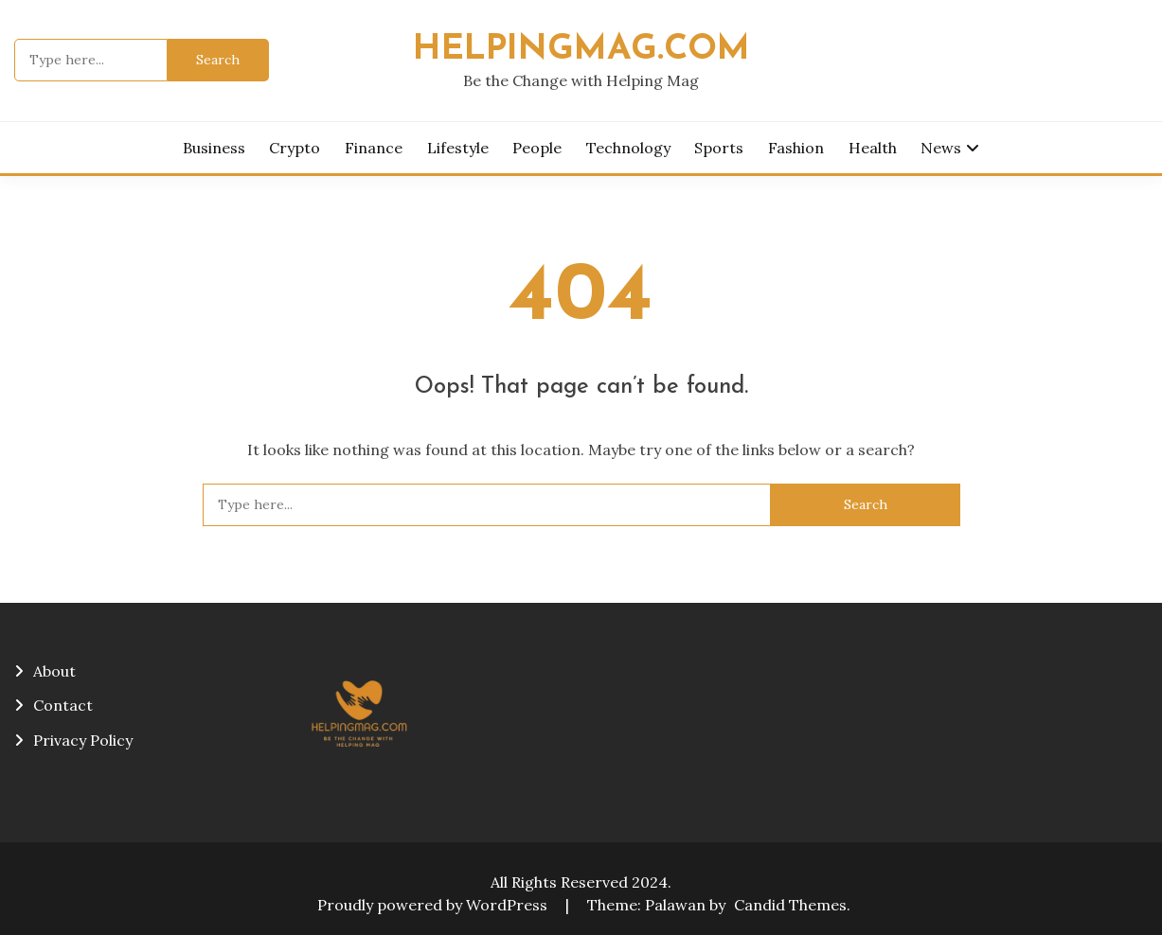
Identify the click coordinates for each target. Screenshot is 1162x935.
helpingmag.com (581, 49)
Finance (373, 147)
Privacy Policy (83, 740)
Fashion (796, 147)
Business (214, 147)
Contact (63, 705)
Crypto (294, 147)
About (54, 671)
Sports (718, 147)
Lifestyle (458, 147)
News (941, 147)
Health (873, 147)
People (537, 147)
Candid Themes (790, 904)
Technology (628, 147)
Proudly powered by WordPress (434, 904)
